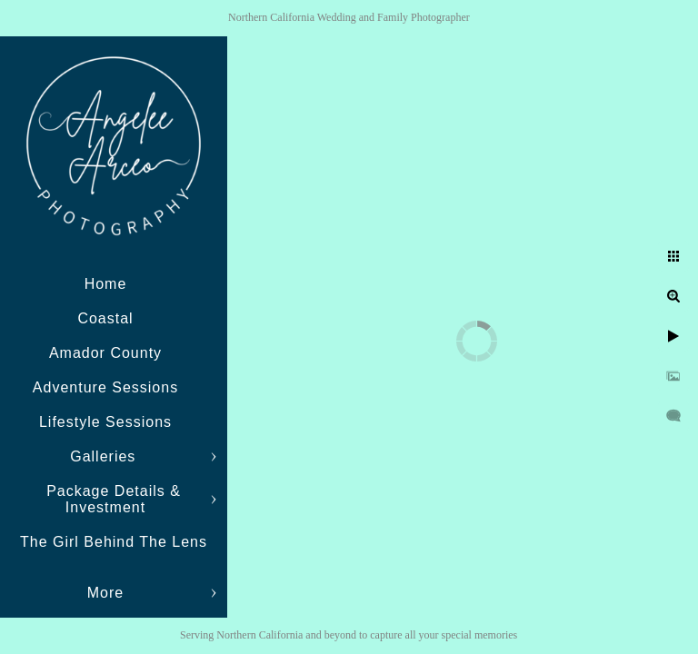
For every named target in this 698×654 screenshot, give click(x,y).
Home (106, 284)
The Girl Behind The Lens (113, 542)
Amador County (105, 353)
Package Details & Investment (113, 499)
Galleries (105, 456)
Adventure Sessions (105, 387)
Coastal (105, 318)
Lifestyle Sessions (105, 422)
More (105, 592)
